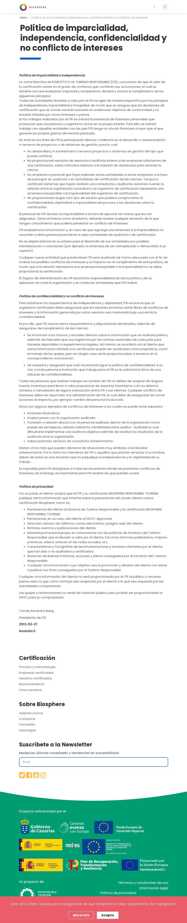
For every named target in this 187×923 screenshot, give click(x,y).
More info (81, 915)
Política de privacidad (118, 893)
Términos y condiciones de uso (143, 883)
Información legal (153, 888)
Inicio (23, 17)
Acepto (107, 915)
